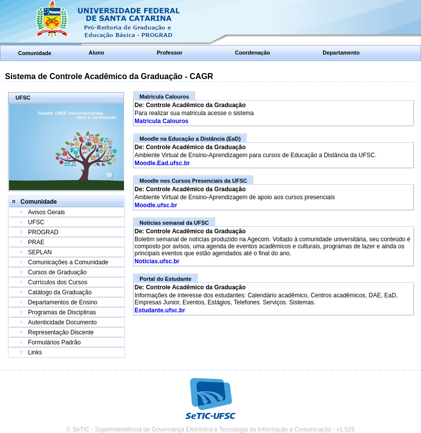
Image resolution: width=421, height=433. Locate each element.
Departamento (341, 53)
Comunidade (35, 53)
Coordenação (252, 53)
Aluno (96, 53)
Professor (169, 53)
